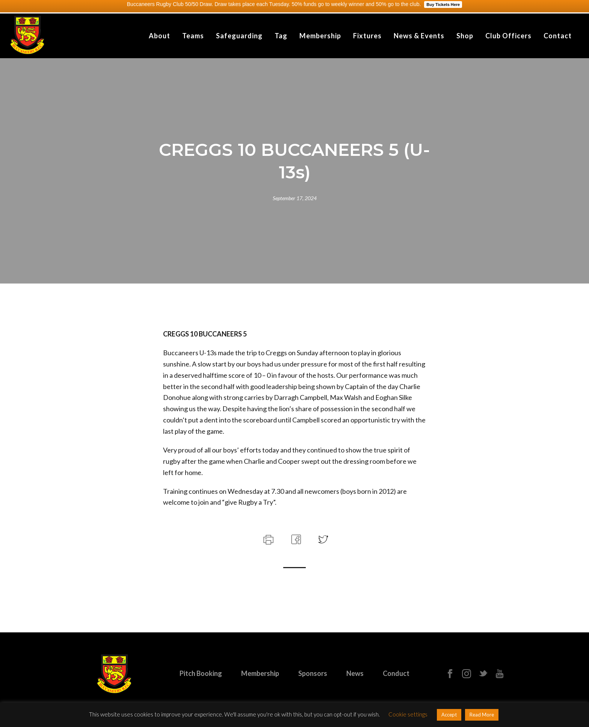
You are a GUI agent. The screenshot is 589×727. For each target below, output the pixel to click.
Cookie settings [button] (407, 714)
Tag (281, 36)
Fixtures (367, 36)
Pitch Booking (201, 673)
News (355, 673)
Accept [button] (449, 715)
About (159, 36)
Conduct (396, 673)
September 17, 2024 (295, 198)
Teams (193, 36)
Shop (464, 36)
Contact (558, 36)
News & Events (419, 36)
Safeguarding (239, 36)
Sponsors (312, 673)
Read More (482, 715)
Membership (320, 36)
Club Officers (508, 36)
